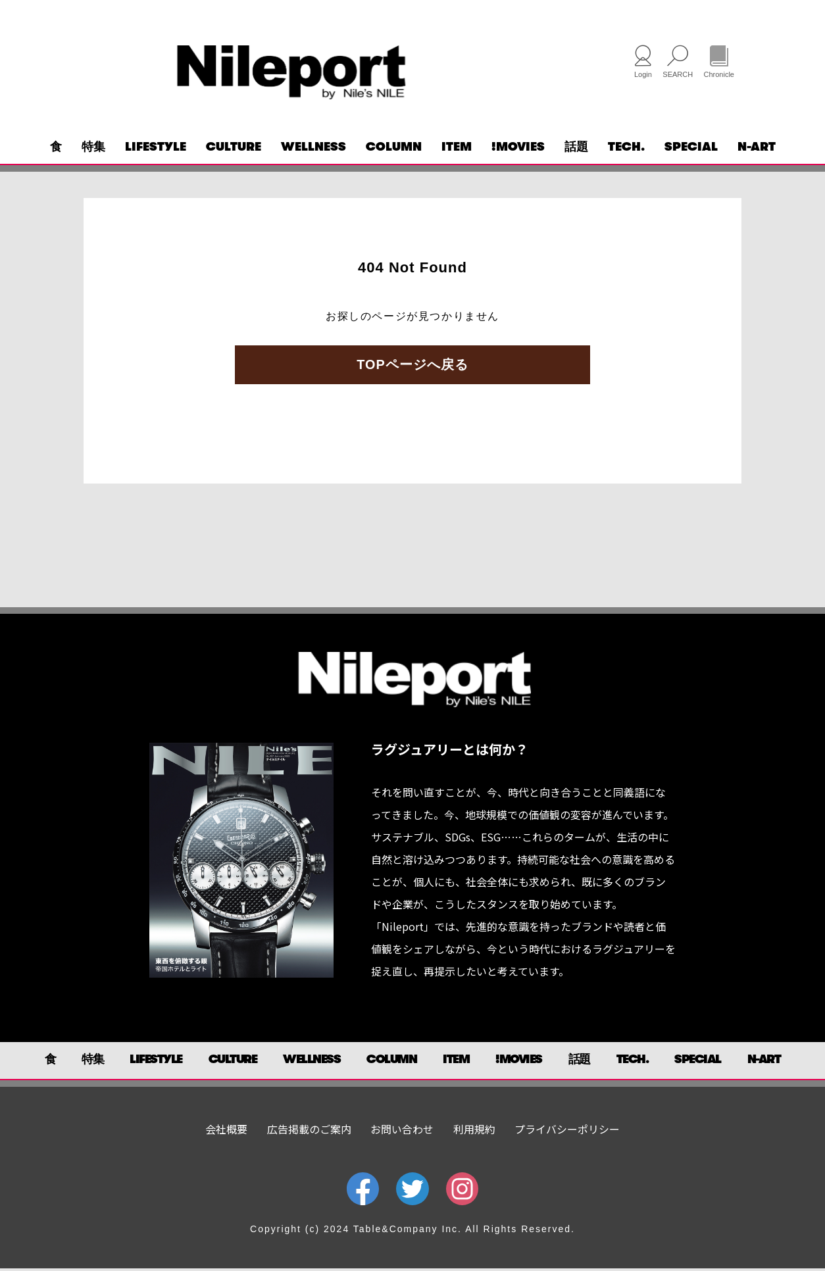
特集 (93, 148)
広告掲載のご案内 (309, 1131)
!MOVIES (518, 148)
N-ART (757, 148)
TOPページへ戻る (412, 367)
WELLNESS (313, 148)
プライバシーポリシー (567, 1131)
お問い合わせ (402, 1131)
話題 (576, 148)
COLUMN (394, 148)
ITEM (456, 148)
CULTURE (233, 148)
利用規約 (474, 1131)
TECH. (626, 148)
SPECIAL (691, 148)
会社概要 (226, 1131)
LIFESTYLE (155, 148)
